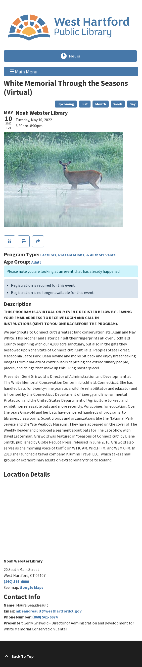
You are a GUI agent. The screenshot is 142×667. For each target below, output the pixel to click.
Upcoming (65, 104)
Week (117, 104)
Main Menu (24, 71)
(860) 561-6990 (16, 581)
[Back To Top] (71, 656)
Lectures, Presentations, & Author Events (78, 254)
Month (100, 104)
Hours (77, 56)
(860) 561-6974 (44, 616)
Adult (36, 262)
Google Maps (32, 587)
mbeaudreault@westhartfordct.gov (49, 611)
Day (133, 104)
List (85, 104)
